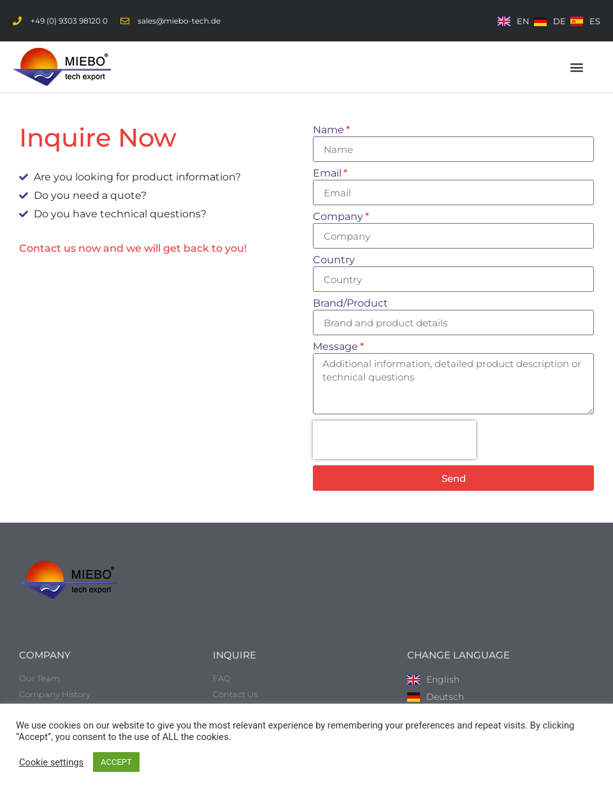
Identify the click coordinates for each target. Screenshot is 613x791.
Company (338, 217)
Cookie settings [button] (51, 762)
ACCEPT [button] (116, 762)
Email (327, 173)
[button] (577, 67)
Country (334, 260)
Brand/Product (350, 303)
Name (328, 130)
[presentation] (394, 440)
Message (335, 347)
